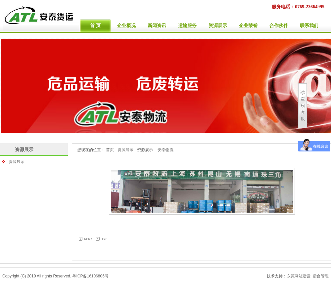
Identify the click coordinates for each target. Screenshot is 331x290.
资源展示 (24, 149)
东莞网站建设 (298, 276)
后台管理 (321, 276)
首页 (110, 149)
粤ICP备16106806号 (90, 276)
